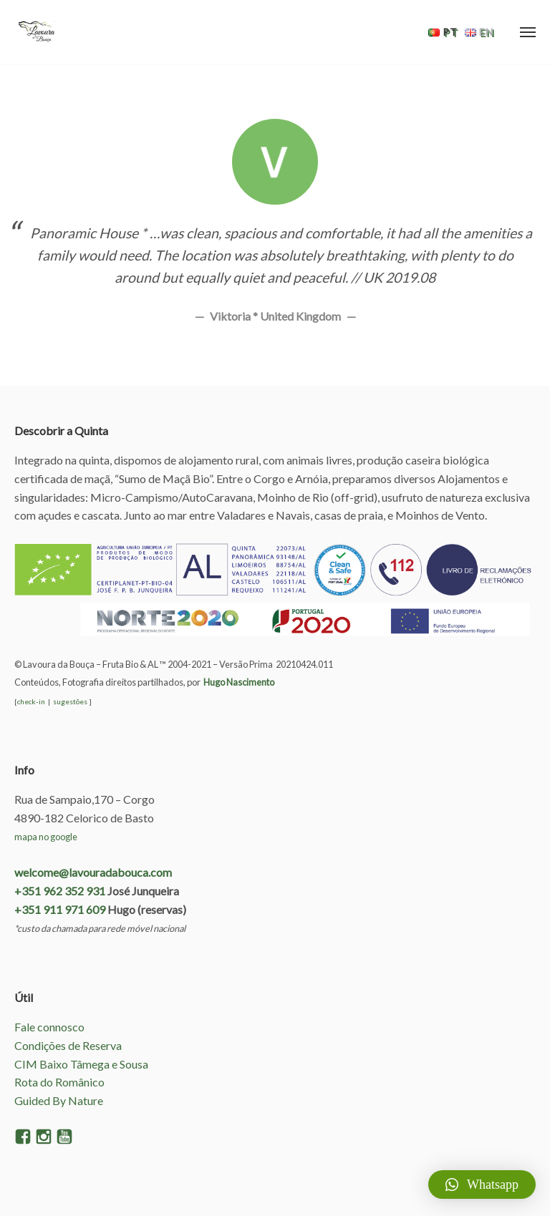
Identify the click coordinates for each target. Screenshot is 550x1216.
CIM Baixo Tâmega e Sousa (81, 1064)
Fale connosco (49, 1026)
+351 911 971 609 (59, 909)
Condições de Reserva (68, 1045)
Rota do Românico (59, 1082)
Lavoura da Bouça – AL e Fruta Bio (35, 32)
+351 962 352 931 (59, 891)
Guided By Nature (58, 1100)
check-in (31, 701)
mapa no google (45, 836)
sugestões (70, 701)
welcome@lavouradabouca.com (93, 872)
